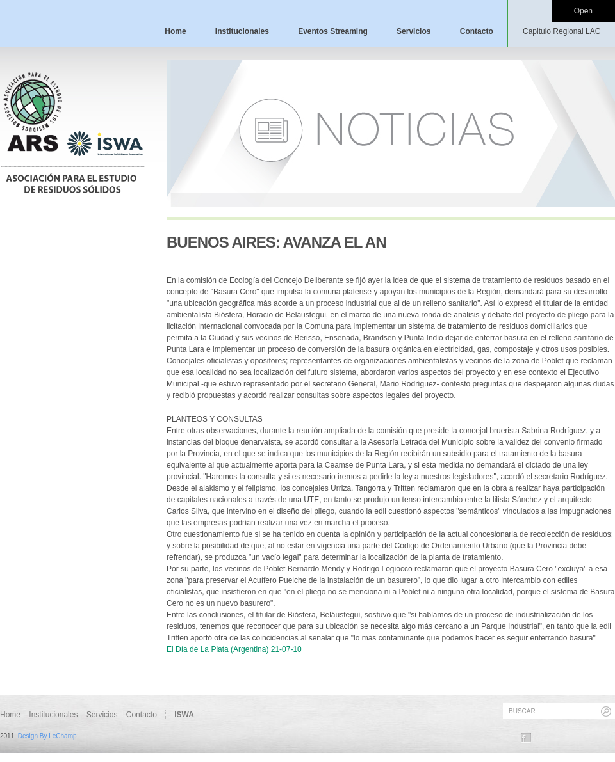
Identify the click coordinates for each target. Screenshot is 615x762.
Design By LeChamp (47, 736)
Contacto (476, 31)
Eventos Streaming (333, 31)
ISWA (561, 25)
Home (175, 31)
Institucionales (242, 31)
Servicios (413, 31)
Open (583, 10)
